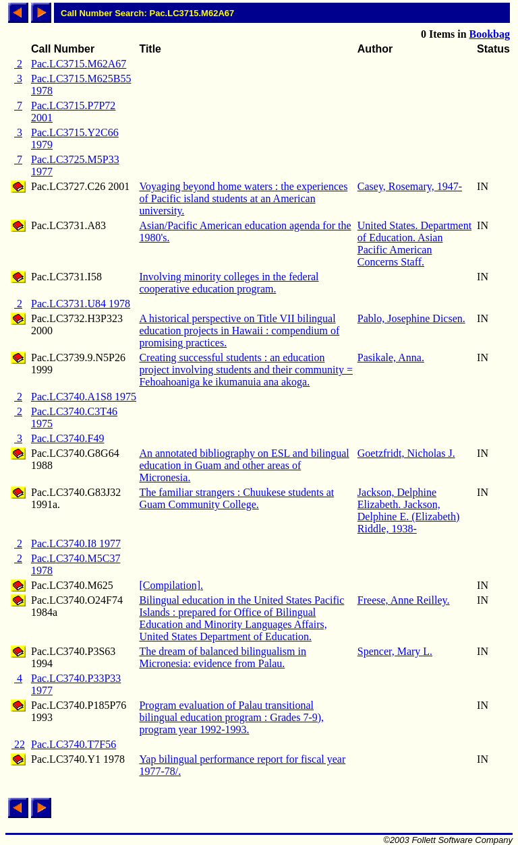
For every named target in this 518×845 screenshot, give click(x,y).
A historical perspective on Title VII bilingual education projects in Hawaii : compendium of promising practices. (239, 330)
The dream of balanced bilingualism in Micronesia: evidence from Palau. (222, 657)
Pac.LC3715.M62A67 (78, 63)
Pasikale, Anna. (390, 357)
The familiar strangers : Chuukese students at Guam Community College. (236, 498)
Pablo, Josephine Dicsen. (411, 318)
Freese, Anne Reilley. (403, 600)
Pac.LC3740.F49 (67, 438)
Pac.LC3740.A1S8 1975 (83, 396)
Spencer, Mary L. (394, 651)
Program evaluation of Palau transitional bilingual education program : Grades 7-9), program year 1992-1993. (231, 717)
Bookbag (489, 34)
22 (18, 744)
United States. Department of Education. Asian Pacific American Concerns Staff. (414, 244)
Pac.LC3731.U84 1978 (80, 303)
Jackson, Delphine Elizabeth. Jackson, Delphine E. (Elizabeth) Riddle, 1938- (408, 510)
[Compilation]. (171, 585)
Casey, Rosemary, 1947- (409, 186)
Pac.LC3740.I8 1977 (76, 543)
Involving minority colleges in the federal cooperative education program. (228, 282)
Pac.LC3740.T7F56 (73, 744)
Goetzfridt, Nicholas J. (406, 453)
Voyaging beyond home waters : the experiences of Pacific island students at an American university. (243, 198)
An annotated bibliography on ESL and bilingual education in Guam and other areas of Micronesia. (244, 465)
